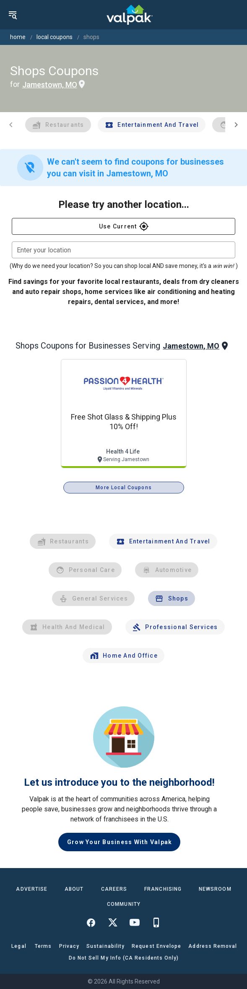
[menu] (12, 15)
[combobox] (123, 249)
